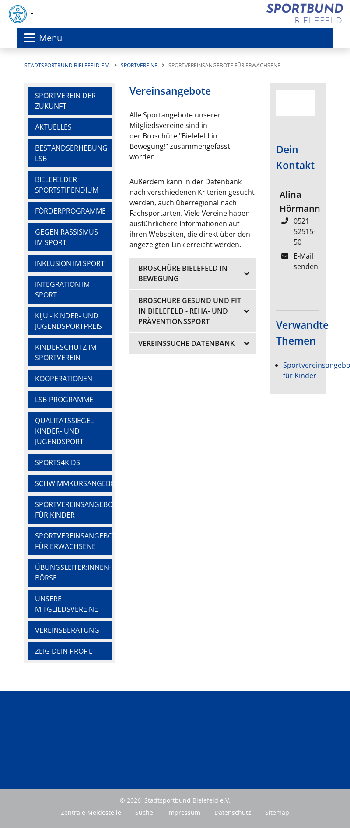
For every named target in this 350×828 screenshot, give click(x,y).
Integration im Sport (62, 289)
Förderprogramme (70, 211)
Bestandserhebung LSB (71, 153)
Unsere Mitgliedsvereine (66, 604)
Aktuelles (53, 127)
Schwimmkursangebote (73, 483)
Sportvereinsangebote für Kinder (73, 510)
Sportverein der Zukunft (65, 101)
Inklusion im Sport (70, 263)
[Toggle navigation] (175, 38)
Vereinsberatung (67, 630)
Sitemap (277, 812)
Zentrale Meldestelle (91, 812)
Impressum (183, 812)
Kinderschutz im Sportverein (65, 352)
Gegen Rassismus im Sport (66, 237)
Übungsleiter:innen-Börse (73, 572)
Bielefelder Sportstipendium (66, 185)
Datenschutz (232, 812)
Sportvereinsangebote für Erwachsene (73, 541)
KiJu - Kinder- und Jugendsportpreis (68, 321)
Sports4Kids (57, 462)
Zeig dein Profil (63, 651)
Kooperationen (63, 378)
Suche (144, 812)
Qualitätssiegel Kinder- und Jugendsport (64, 431)
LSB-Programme (64, 399)
